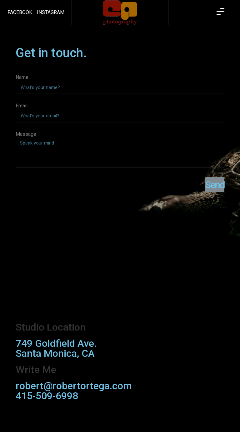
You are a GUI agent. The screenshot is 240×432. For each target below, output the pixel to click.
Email (22, 106)
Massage (26, 134)
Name (22, 77)
